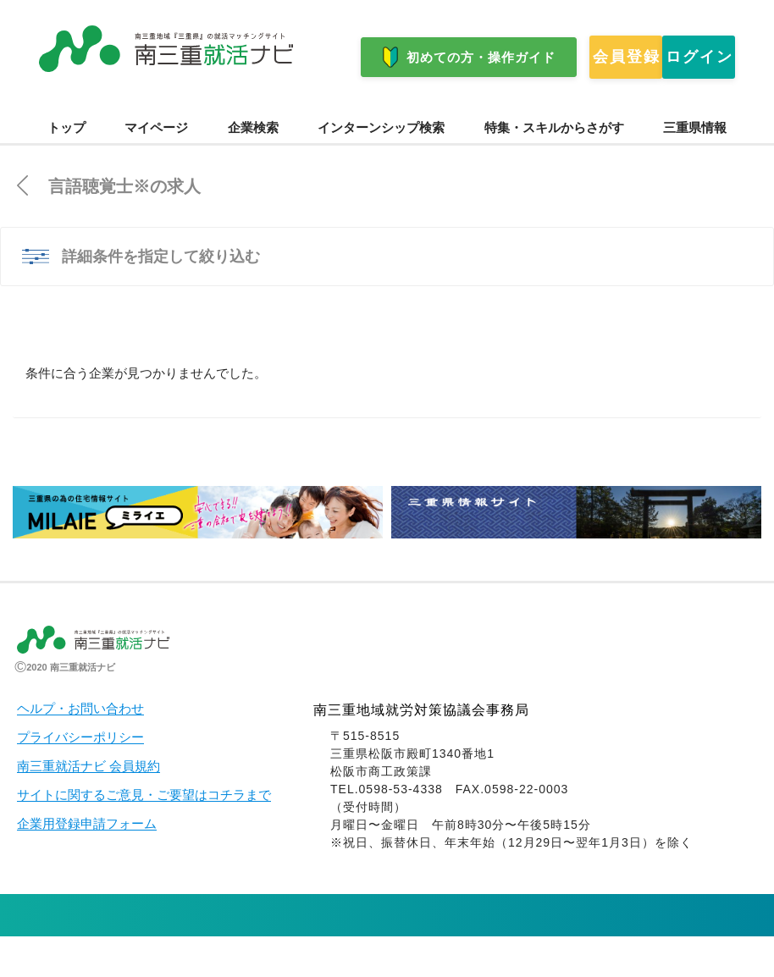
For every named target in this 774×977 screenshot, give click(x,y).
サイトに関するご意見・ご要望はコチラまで (144, 835)
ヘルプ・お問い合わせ (80, 749)
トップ (66, 168)
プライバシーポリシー (80, 778)
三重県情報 (695, 168)
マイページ (156, 168)
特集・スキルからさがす (554, 168)
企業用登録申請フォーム (87, 864)
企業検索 (253, 168)
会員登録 (107, 109)
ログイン (251, 109)
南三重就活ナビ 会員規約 (88, 807)
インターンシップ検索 (381, 168)
